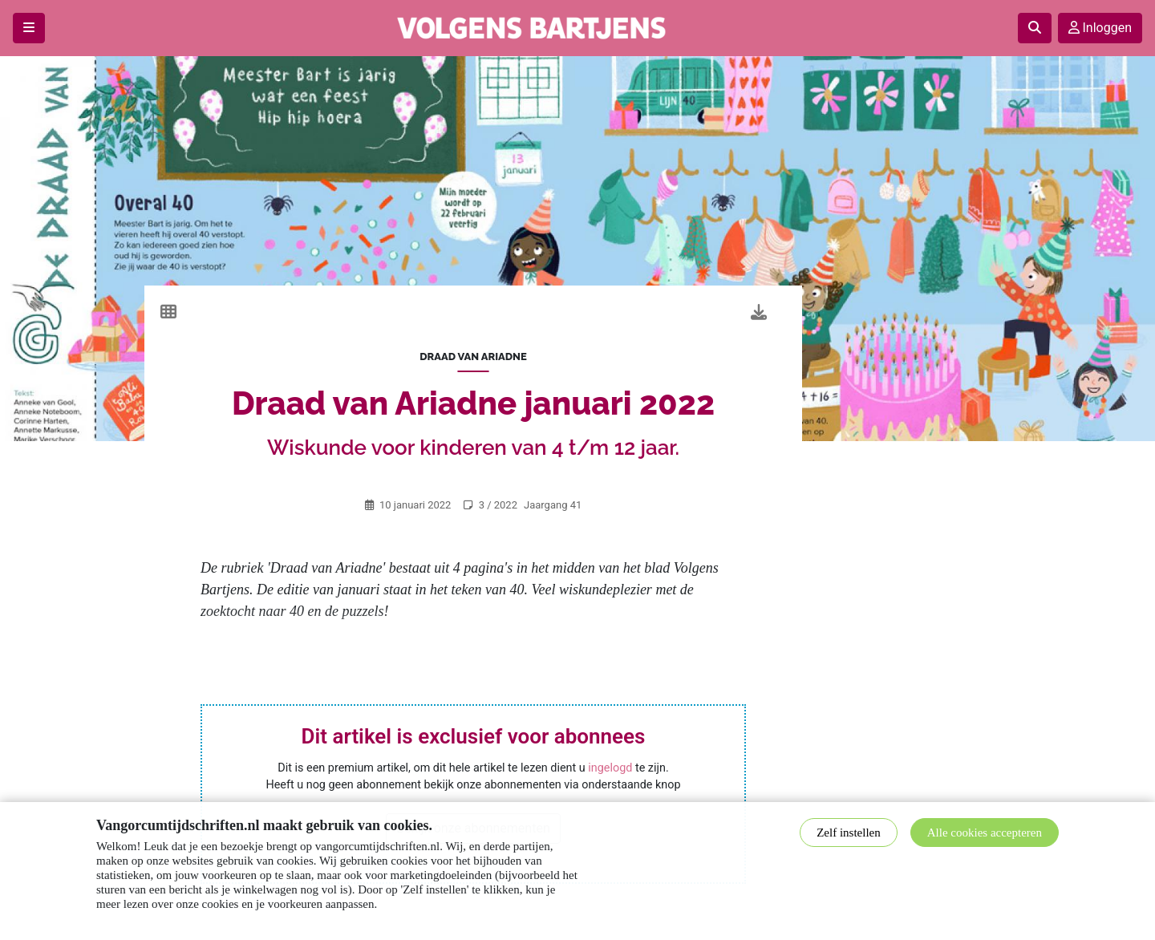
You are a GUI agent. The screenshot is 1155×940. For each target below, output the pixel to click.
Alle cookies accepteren (984, 832)
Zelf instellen (849, 832)
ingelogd (610, 768)
